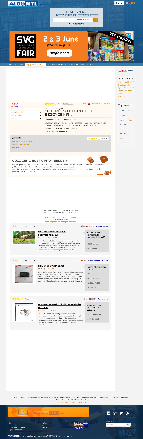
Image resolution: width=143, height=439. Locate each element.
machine (123, 124)
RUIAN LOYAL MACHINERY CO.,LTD (94, 307)
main (47, 222)
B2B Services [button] (76, 64)
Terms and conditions (17, 427)
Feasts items (103, 299)
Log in (43, 425)
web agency (41, 436)
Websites (82, 402)
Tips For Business (124, 88)
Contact (44, 423)
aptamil (122, 111)
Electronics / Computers (100, 104)
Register (44, 427)
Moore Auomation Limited (96, 268)
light (130, 120)
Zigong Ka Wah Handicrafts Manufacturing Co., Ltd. (96, 235)
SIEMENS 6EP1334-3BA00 (51, 265)
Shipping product (124, 85)
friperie (122, 120)
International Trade (125, 82)
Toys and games (101, 226)
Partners (74, 402)
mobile (122, 129)
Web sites (121, 96)
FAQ (59, 169)
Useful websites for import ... (125, 92)
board (130, 111)
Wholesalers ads (63, 402)
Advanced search (76, 24)
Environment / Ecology (99, 260)
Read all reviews (17, 112)
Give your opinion (17, 109)
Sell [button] (90, 64)
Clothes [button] (18, 64)
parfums (123, 133)
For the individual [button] (57, 64)
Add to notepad (16, 115)
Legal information (15, 430)
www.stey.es (24, 144)
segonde (53, 222)
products (123, 138)
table (128, 143)
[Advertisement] (60, 86)
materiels (72, 222)
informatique (63, 222)
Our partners (14, 425)
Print (12, 118)
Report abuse (68, 104)
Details (60, 104)
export (129, 115)
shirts (122, 143)
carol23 (16, 138)
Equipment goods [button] (35, 64)
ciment (122, 115)
